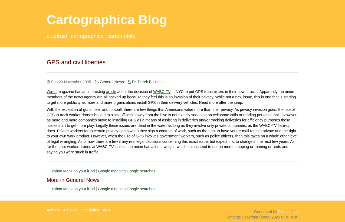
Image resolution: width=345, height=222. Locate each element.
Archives (70, 210)
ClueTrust (57, 36)
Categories (90, 210)
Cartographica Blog (107, 19)
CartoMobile (121, 36)
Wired (52, 91)
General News (112, 82)
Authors (53, 210)
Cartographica (87, 36)
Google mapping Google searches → (129, 171)
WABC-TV (161, 91)
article (111, 91)
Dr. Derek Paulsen (147, 82)
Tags (106, 210)
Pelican (284, 212)
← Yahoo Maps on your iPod (71, 171)
